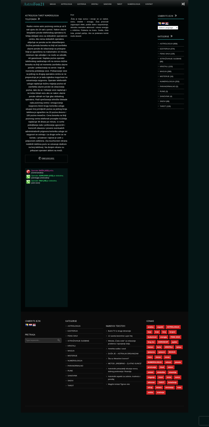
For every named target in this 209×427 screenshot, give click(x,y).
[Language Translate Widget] (168, 27)
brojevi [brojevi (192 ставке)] (172, 332)
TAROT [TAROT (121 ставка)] (161, 382)
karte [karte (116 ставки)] (159, 347)
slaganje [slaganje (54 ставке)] (151, 377)
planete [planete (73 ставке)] (178, 362)
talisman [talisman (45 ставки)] (151, 382)
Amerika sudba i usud (117, 349)
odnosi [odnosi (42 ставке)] (168, 362)
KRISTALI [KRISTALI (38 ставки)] (169, 347)
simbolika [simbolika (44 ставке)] (161, 372)
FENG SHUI (165, 54)
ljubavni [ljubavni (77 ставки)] (161, 352)
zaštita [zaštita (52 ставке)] (150, 392)
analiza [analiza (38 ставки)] (151, 327)
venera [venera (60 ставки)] (159, 387)
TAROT (119, 4)
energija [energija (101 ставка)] (163, 337)
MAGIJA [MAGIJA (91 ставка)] (172, 352)
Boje (72, 15)
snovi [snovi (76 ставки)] (160, 377)
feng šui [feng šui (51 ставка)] (151, 342)
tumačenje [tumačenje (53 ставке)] (172, 382)
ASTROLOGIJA (66, 4)
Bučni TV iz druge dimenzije (119, 331)
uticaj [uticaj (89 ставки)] (150, 387)
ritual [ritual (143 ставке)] (162, 367)
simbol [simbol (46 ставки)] (150, 372)
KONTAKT (149, 4)
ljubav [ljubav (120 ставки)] (179, 347)
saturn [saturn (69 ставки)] (170, 367)
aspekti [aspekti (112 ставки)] (160, 327)
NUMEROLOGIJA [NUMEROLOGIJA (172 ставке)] (155, 362)
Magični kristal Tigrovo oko (119, 384)
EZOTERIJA (81, 4)
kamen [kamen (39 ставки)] (150, 347)
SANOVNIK (108, 4)
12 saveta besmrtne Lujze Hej (120, 336)
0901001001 (46, 158)
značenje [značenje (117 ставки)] (160, 392)
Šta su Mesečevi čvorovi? (118, 358)
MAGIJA (53, 4)
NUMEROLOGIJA (134, 4)
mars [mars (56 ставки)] (150, 357)
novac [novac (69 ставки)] (167, 357)
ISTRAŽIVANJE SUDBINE (170, 59)
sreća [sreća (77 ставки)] (169, 377)
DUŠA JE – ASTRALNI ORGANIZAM (123, 354)
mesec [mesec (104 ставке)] (158, 357)
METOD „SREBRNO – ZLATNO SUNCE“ (125, 363)
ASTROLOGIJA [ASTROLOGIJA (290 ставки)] (173, 327)
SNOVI (163, 101)
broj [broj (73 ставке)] (164, 332)
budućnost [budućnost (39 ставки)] (152, 337)
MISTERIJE (165, 76)
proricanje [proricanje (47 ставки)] (152, 367)
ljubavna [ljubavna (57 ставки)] (151, 352)
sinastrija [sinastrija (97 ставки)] (172, 372)
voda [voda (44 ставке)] (179, 387)
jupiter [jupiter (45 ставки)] (174, 342)
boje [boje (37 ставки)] (149, 332)
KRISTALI (94, 4)
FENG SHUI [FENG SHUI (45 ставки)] (175, 337)
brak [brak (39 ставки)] (157, 332)
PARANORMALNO (168, 86)
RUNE (162, 91)
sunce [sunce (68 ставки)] (177, 377)
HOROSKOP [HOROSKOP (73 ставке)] (163, 342)
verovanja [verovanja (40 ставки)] (169, 387)
